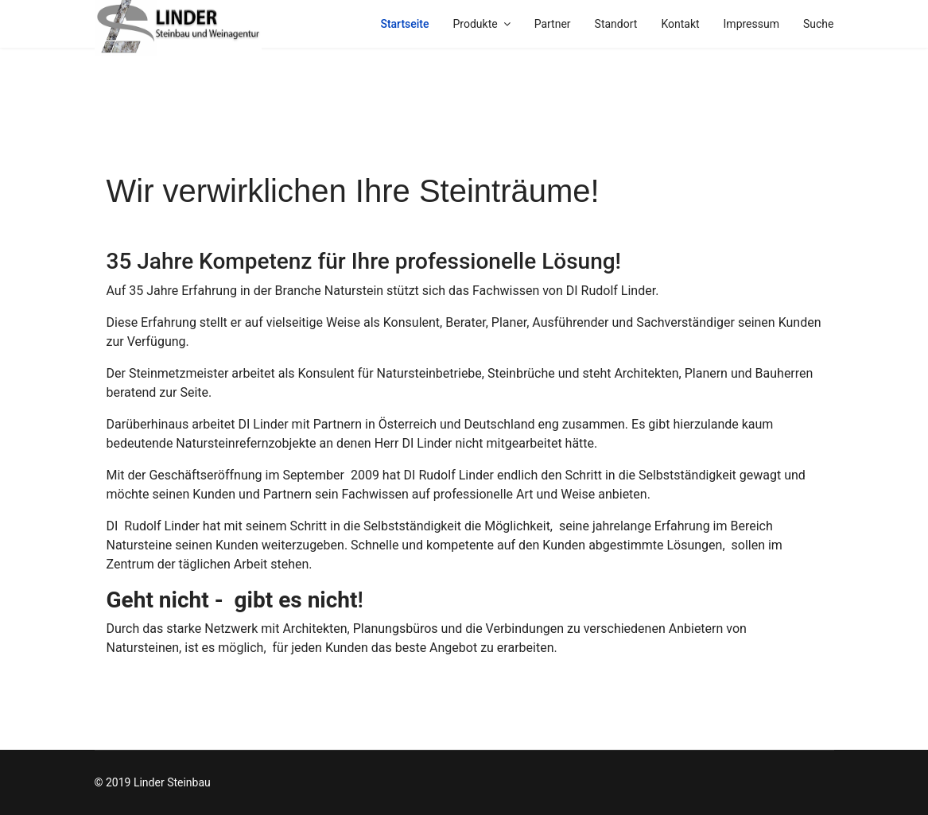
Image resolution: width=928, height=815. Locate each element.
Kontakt (680, 23)
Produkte (475, 23)
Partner (552, 23)
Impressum (751, 23)
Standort (616, 23)
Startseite (404, 23)
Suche (818, 23)
